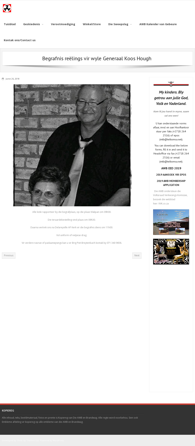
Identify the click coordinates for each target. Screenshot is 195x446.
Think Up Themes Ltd (28, 440)
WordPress (58, 440)
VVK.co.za (163, 203)
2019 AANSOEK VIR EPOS (171, 174)
